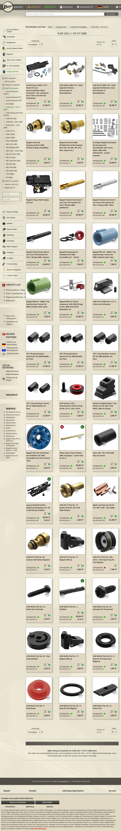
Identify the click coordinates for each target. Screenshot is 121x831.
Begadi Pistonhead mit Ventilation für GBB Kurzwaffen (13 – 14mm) (69, 257)
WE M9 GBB (11, 167)
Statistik (49, 807)
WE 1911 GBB (11, 147)
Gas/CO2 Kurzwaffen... (79, 30)
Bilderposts (10, 304)
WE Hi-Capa (10, 161)
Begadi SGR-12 (10, 191)
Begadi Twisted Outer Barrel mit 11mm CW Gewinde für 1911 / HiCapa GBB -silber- (104, 205)
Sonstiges (7, 261)
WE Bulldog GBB (12, 151)
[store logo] (8, 9)
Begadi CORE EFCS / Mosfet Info (13, 443)
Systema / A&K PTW (11, 187)
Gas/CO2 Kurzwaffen (11, 91)
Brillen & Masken (9, 249)
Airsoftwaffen (8, 40)
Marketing (30, 807)
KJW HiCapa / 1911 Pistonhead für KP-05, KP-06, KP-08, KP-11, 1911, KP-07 (71, 409)
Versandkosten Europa (13, 415)
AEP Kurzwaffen (10, 85)
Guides (8, 431)
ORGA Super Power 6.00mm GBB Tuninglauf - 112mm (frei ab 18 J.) (71, 458)
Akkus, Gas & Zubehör (11, 63)
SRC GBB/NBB (12, 144)
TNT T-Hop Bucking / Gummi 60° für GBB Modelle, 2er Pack (104, 359)
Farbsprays (8, 255)
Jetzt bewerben (13, 357)
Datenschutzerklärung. (38, 829)
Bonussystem (10, 423)
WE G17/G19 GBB (13, 157)
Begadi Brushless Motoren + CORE (11, 452)
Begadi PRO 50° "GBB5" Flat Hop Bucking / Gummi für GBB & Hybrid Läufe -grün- (37, 307)
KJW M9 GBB (11, 122)
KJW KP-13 (10, 134)
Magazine (7, 57)
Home (50, 30)
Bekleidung (8, 238)
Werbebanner (10, 439)
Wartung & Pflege (10, 215)
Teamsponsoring (11, 436)
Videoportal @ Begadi (11, 382)
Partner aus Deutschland (12, 346)
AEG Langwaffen (10, 81)
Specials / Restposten (11, 273)
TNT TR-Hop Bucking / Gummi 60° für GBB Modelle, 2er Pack (37, 359)
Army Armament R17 (14, 100)
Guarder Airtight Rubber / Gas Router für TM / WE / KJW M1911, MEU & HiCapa (105, 409)
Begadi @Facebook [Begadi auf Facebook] (12, 374)
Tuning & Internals (10, 74)
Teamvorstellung (15, 293)
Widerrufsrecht (10, 428)
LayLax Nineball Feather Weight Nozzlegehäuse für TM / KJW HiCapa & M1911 (38, 510)
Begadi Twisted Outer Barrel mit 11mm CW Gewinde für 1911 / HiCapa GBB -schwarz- (38, 257)
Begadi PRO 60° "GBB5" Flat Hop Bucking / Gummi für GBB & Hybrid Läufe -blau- (104, 257)
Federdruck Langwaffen (12, 88)
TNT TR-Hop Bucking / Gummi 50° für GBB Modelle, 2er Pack (71, 359)
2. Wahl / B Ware (9, 278)
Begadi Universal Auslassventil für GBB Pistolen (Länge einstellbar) (37, 148)
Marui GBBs (10, 141)
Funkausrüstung (9, 267)
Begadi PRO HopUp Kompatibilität (12, 448)
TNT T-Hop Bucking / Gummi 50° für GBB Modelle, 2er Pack (37, 409)
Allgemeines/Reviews (17, 300)
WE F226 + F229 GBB (14, 154)
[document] (60, 812)
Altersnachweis (11, 426)
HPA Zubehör (8, 221)
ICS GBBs (10, 107)
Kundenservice (11, 434)
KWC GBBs (10, 137)
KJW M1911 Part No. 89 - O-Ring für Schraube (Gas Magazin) (104, 661)
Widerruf (12, 398)
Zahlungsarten (10, 420)
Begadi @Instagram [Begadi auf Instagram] (12, 377)
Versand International (13, 418)
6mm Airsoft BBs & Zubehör (10, 34)
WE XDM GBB (11, 174)
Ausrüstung (8, 244)
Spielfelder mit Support (11, 326)
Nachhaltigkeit (10, 456)
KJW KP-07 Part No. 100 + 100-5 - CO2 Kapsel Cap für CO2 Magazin (103, 562)
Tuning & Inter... (61, 30)
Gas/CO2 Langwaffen (12, 184)
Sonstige (9, 180)
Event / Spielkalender (17, 297)
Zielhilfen (7, 226)
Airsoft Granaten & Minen (12, 51)
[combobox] (65, 17)
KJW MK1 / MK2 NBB (14, 125)
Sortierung (35, 44)
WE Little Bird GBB (13, 164)
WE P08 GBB (11, 170)
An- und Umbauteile (10, 69)
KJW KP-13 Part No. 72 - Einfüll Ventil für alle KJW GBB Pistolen (70, 510)
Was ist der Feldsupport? (11, 320)
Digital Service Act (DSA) (12, 460)
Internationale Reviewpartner (12, 352)
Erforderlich (10, 807)
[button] (103, 10)
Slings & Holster (9, 232)
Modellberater (8, 45)
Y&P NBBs (10, 177)
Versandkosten (63, 784)
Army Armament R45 (14, 104)
